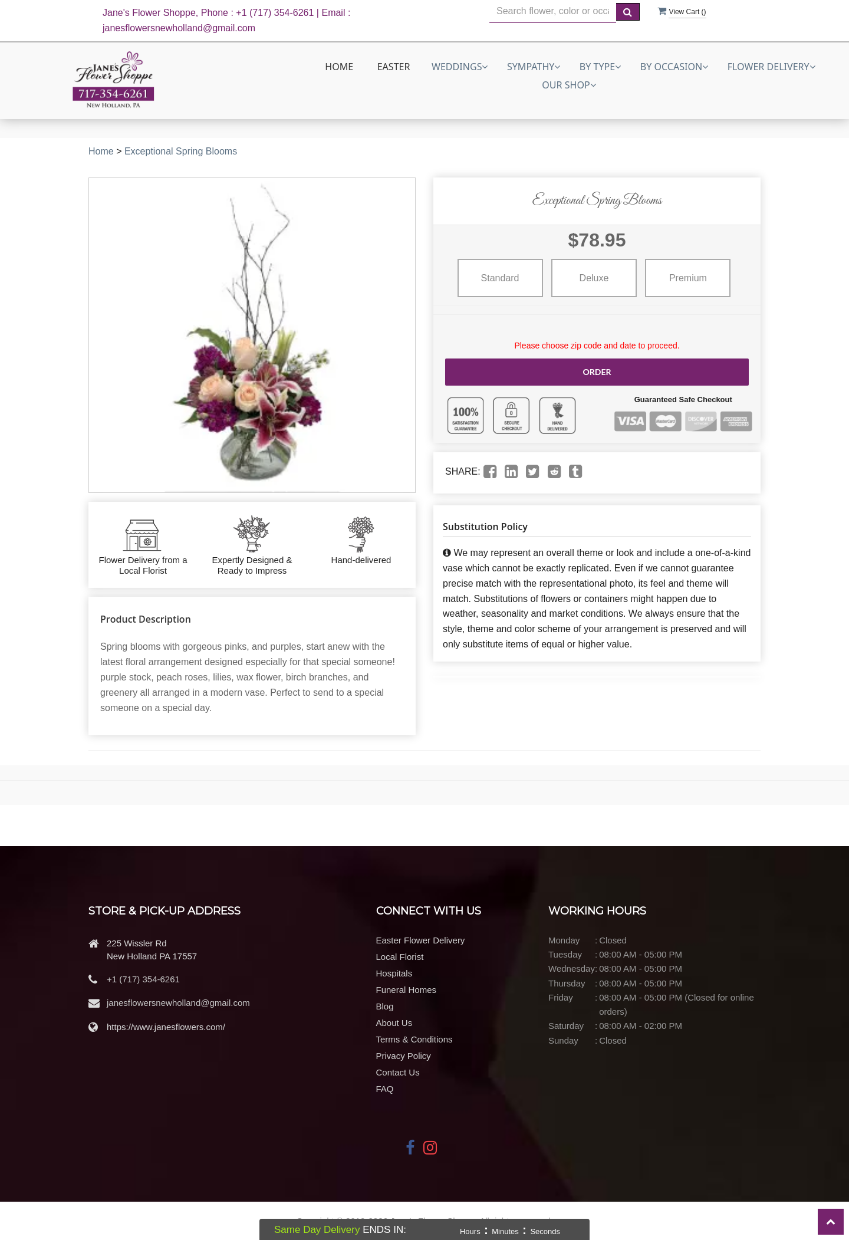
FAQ (385, 1089)
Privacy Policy (403, 1056)
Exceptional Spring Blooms (180, 151)
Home (339, 66)
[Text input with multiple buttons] (552, 11)
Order (597, 372)
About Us (394, 1023)
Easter (393, 66)
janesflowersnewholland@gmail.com (178, 1003)
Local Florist (400, 957)
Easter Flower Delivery (420, 940)
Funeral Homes (406, 990)
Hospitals (394, 973)
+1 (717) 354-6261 (143, 979)
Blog (385, 1006)
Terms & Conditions (414, 1039)
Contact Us (398, 1072)
